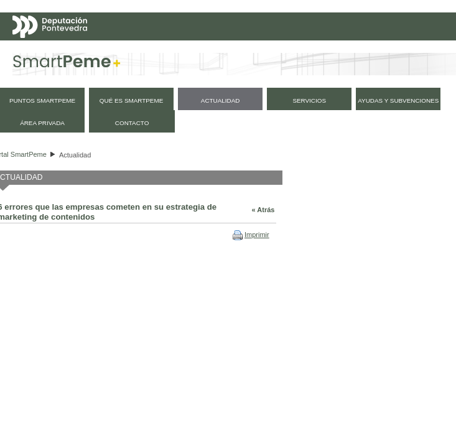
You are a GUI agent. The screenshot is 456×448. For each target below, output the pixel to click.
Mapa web (48, 76)
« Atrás (263, 209)
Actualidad (75, 155)
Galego (372, 51)
